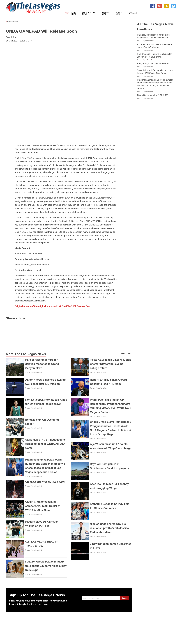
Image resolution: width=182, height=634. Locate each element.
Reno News (73, 13)
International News (88, 13)
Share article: (16, 318)
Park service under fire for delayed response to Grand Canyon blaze (42, 364)
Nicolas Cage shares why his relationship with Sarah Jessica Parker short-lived (109, 528)
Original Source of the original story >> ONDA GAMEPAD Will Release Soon (53, 306)
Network (133, 13)
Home (66, 13)
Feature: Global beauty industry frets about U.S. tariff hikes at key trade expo (46, 565)
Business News (106, 13)
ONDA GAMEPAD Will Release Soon (41, 31)
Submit (124, 598)
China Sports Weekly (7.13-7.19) (45, 481)
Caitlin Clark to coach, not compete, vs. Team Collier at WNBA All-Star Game (42, 505)
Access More (126, 354)
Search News (119, 13)
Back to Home (12, 22)
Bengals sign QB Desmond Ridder (153, 63)
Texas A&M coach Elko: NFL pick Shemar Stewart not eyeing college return (110, 364)
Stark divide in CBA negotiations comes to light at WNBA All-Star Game (45, 443)
